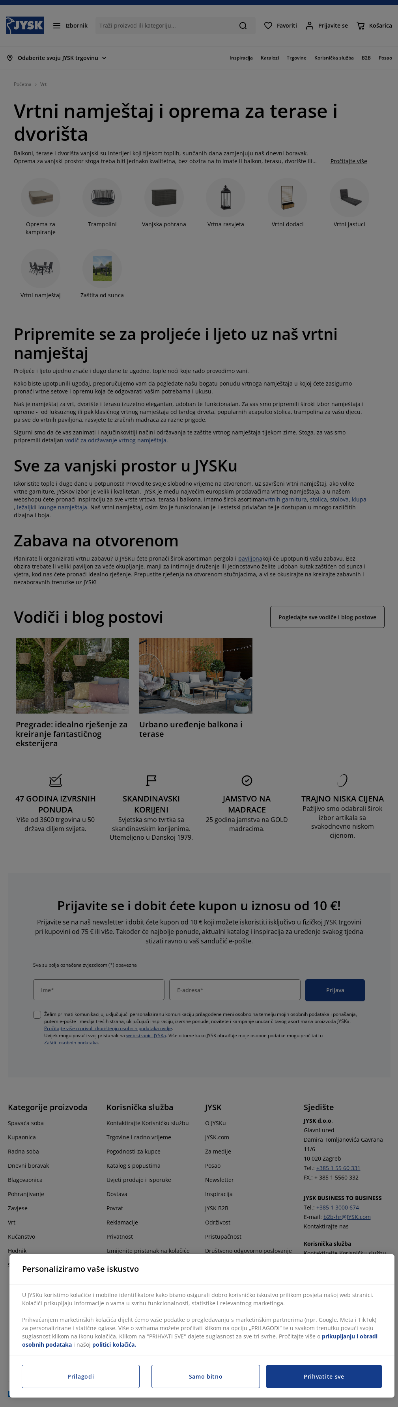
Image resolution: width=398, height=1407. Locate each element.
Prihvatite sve (324, 1376)
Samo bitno (206, 1376)
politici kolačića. (114, 1344)
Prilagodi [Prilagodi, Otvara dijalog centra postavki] (80, 1376)
